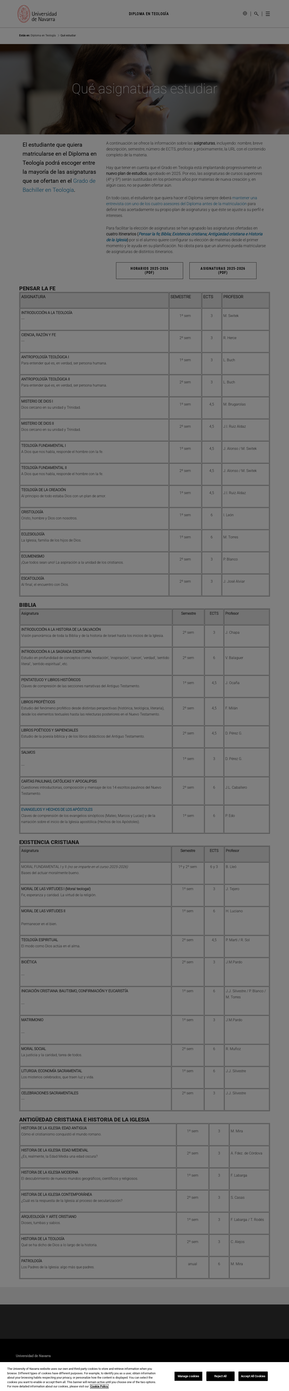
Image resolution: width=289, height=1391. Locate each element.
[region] (144, 1376)
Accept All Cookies (253, 1376)
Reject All (220, 1376)
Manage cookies (188, 1376)
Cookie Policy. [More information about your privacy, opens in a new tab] (99, 1386)
